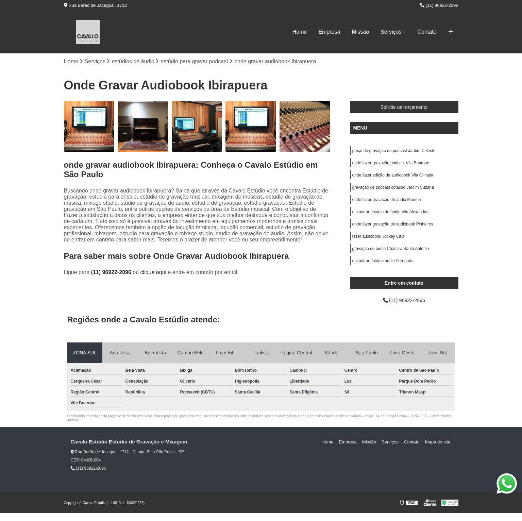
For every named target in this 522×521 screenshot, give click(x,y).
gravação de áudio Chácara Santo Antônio (390, 255)
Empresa (329, 32)
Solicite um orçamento (404, 108)
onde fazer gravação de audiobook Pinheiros (392, 229)
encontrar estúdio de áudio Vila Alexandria (390, 216)
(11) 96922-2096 (439, 5)
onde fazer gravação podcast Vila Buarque (391, 164)
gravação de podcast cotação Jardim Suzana (393, 190)
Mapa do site (438, 450)
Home (299, 32)
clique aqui (153, 273)
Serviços (391, 32)
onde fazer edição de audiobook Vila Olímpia (393, 177)
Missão (360, 32)
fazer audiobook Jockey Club (378, 242)
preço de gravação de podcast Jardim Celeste (394, 151)
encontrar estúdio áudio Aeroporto (383, 268)
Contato (426, 32)
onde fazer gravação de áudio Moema (386, 203)
